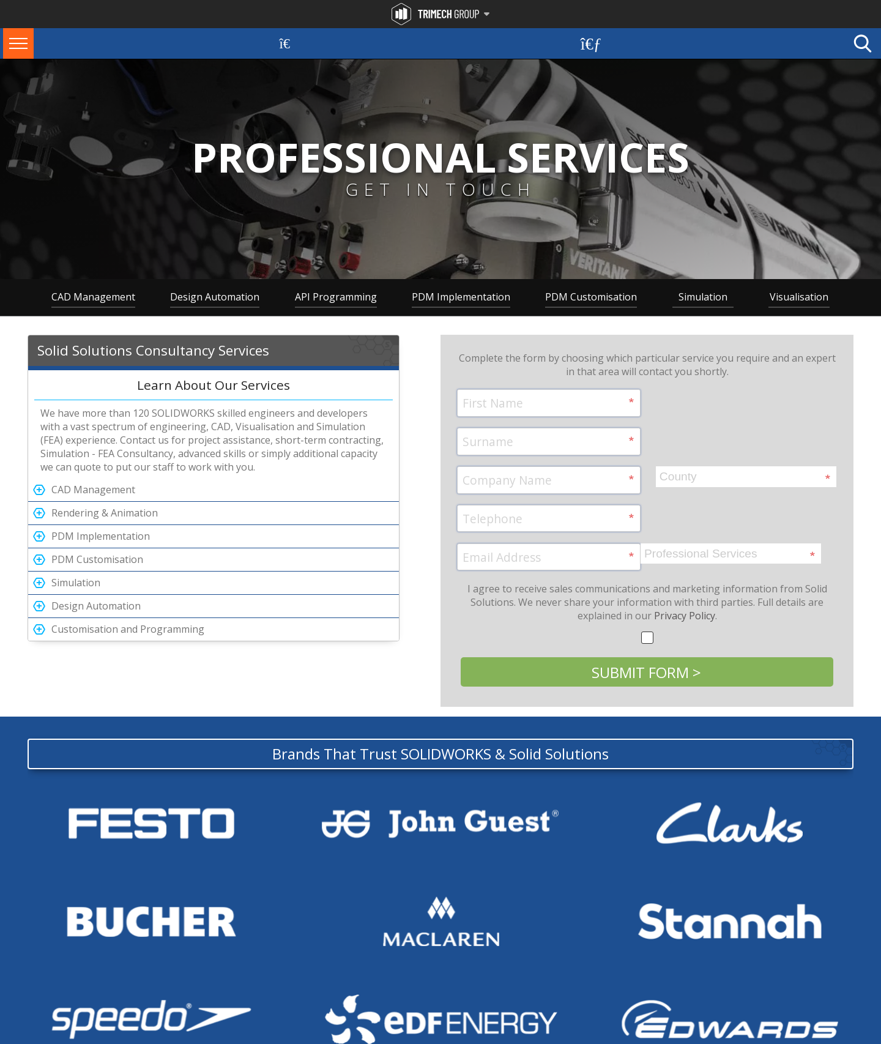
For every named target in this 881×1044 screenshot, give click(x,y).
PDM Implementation (461, 297)
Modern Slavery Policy (202, 1038)
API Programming (336, 297)
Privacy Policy (684, 565)
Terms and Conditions (66, 1038)
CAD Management (93, 297)
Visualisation (799, 297)
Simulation (702, 297)
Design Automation (214, 297)
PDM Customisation (591, 297)
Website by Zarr (827, 1038)
